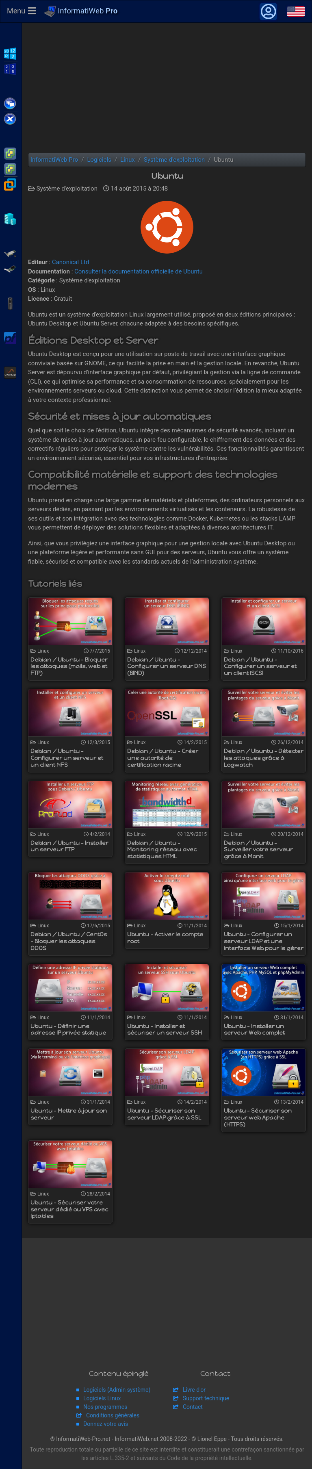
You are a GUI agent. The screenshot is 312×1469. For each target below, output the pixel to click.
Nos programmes (105, 1407)
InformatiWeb (81, 12)
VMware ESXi (10, 152)
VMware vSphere (10, 168)
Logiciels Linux (102, 1398)
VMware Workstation (10, 183)
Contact (193, 1407)
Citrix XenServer (10, 118)
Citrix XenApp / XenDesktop (10, 102)
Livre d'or (194, 1390)
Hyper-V (10, 218)
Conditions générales (112, 1416)
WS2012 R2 (10, 52)
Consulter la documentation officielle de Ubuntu (138, 272)
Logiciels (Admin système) (116, 1390)
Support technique (206, 1398)
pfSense (10, 337)
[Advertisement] (167, 88)
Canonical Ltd (70, 262)
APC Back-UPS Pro (10, 302)
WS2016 (10, 68)
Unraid (10, 371)
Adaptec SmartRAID (10, 252)
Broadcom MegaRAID (10, 268)
